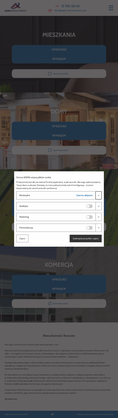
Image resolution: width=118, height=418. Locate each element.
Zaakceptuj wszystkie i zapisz (86, 238)
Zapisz (22, 238)
